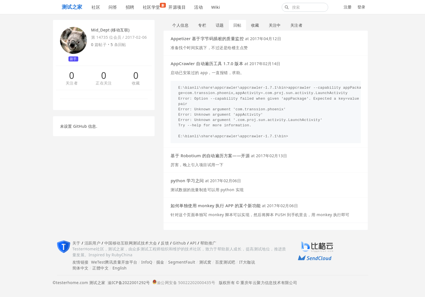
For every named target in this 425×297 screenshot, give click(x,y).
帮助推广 (208, 243)
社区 (95, 7)
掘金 (160, 262)
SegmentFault (181, 262)
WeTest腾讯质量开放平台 (114, 262)
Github (179, 243)
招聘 (130, 7)
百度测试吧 (225, 262)
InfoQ (146, 262)
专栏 (202, 25)
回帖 (237, 25)
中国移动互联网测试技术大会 (130, 243)
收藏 (136, 83)
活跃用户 (92, 243)
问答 (113, 7)
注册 (348, 7)
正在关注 (104, 83)
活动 (198, 7)
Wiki (215, 7)
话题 (220, 25)
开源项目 (177, 7)
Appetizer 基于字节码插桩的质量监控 (207, 38)
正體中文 (100, 268)
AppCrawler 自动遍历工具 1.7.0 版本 (207, 63)
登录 (361, 7)
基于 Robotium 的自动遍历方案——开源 (210, 155)
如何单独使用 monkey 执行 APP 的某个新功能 (216, 205)
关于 (76, 243)
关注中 (275, 25)
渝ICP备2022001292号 (127, 282)
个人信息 (180, 25)
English (119, 268)
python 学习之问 (187, 180)
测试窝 (205, 262)
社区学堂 (153, 6)
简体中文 (80, 268)
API (193, 243)
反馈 (165, 243)
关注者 (72, 83)
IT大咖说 (247, 262)
